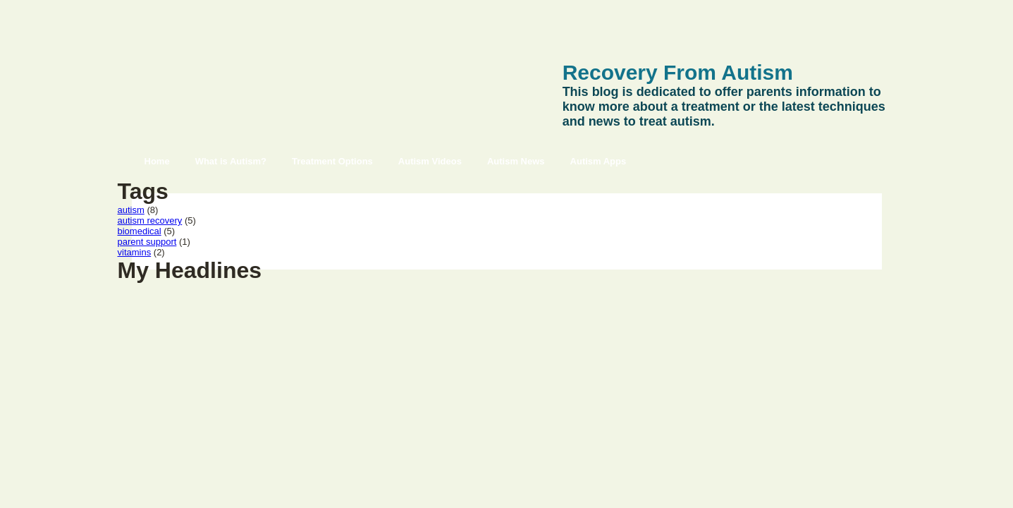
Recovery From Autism (678, 72)
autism (131, 210)
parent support (147, 241)
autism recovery (150, 220)
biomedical (139, 231)
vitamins (135, 252)
